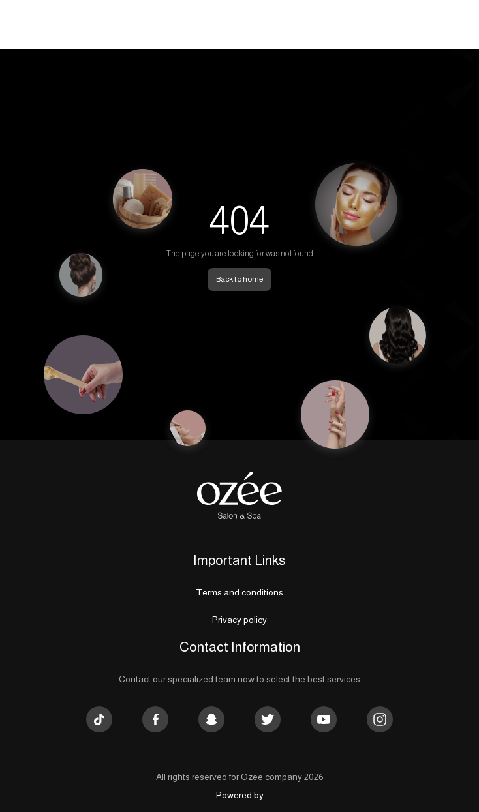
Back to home (239, 279)
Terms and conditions (239, 592)
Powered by (240, 795)
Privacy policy (239, 619)
